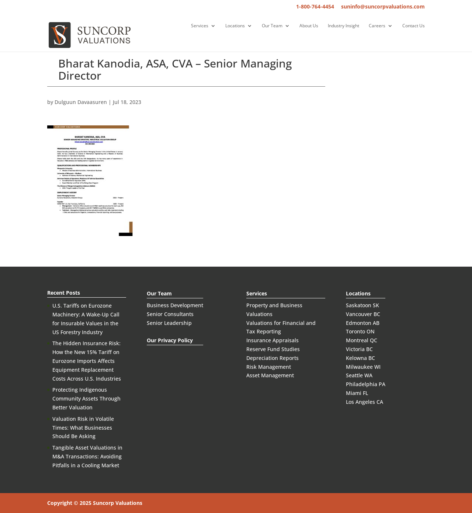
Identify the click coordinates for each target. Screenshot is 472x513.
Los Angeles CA (364, 401)
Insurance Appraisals (272, 340)
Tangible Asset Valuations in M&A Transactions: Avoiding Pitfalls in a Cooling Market (87, 456)
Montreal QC (361, 340)
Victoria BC (359, 349)
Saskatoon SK (362, 305)
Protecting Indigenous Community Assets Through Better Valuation (86, 398)
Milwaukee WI (363, 366)
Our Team (272, 26)
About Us (308, 26)
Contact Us (413, 26)
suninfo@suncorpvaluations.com (383, 7)
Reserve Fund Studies (273, 349)
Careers (377, 26)
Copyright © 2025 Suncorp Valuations (94, 502)
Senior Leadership (169, 322)
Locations (235, 26)
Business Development (175, 305)
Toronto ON (360, 331)
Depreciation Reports (272, 357)
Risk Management (268, 366)
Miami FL (357, 392)
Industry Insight (343, 26)
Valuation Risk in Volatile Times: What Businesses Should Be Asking (83, 427)
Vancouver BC (363, 314)
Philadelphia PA (365, 384)
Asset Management (270, 375)
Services (199, 26)
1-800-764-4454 (315, 7)
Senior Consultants (170, 314)
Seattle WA (359, 375)
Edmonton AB (362, 322)
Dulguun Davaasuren (81, 101)
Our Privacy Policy (170, 340)
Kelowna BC (360, 357)
